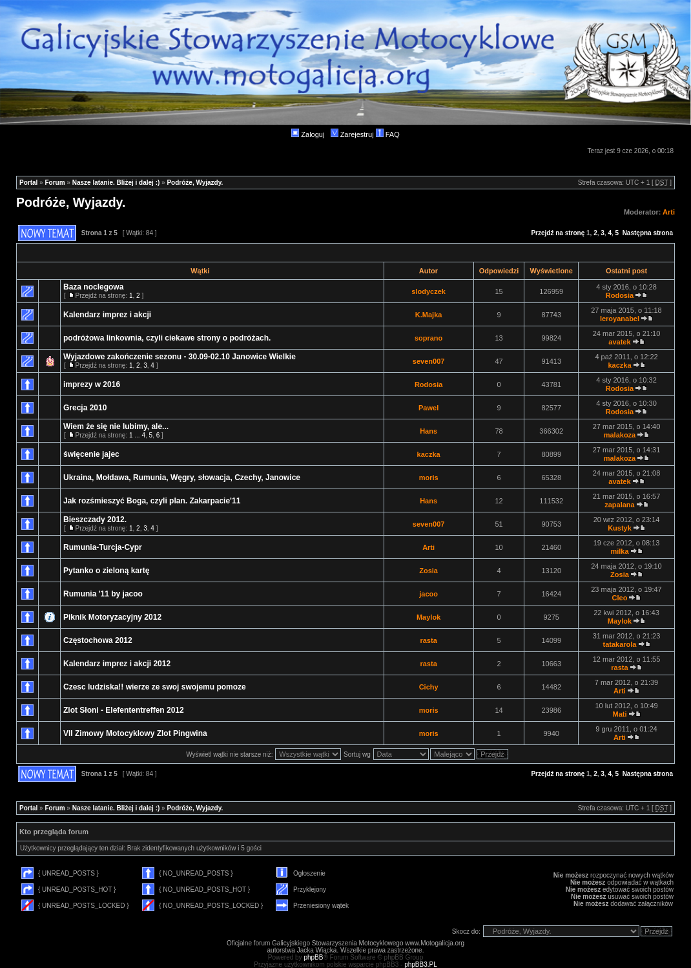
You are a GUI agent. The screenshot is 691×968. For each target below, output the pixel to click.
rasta (428, 640)
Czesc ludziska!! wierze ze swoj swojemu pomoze (154, 686)
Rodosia (620, 295)
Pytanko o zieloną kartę (106, 570)
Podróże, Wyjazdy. (195, 182)
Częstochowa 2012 (97, 640)
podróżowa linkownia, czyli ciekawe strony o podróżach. (167, 337)
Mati (619, 714)
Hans (428, 431)
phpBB (313, 957)
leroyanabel (619, 318)
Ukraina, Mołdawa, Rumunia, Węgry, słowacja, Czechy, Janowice (181, 477)
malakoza (620, 435)
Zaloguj (307, 134)
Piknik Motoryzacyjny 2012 (112, 617)
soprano (428, 338)
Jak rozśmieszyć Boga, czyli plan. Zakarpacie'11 (151, 500)
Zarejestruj (352, 134)
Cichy (428, 687)
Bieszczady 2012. (95, 519)
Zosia (428, 570)
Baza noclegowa (93, 286)
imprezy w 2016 (91, 384)
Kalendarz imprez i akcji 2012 (116, 663)
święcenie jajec (91, 454)
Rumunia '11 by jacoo (103, 593)
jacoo (428, 594)
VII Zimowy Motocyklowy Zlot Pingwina (135, 733)
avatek (619, 342)
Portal (28, 182)
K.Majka (428, 315)
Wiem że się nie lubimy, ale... (116, 426)
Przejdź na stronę (557, 233)
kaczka (619, 365)
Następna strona (648, 233)
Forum (55, 182)
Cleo (620, 598)
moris (428, 477)
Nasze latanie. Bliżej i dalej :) (116, 182)
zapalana (619, 505)
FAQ (388, 134)
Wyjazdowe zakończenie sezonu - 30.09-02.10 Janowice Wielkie (179, 356)
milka (619, 551)
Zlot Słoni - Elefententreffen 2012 (123, 710)
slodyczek (428, 291)
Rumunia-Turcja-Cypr (102, 547)
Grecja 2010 (85, 407)
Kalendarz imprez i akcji (107, 314)
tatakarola (619, 644)
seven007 (429, 361)
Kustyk (620, 528)
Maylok (428, 617)
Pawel (428, 408)
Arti (669, 212)
